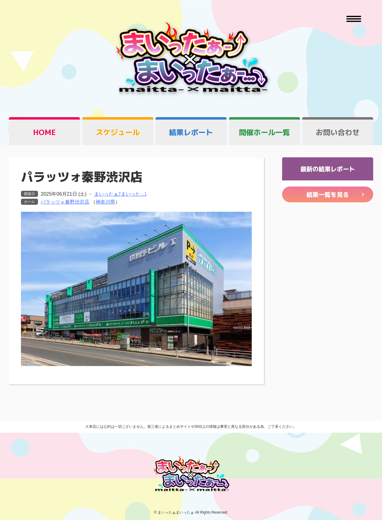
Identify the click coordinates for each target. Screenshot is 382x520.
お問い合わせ (338, 132)
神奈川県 (105, 201)
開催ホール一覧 (264, 132)
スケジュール (118, 132)
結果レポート (191, 132)
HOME (44, 132)
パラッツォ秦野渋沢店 (65, 201)
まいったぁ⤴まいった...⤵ (120, 194)
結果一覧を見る (327, 194)
